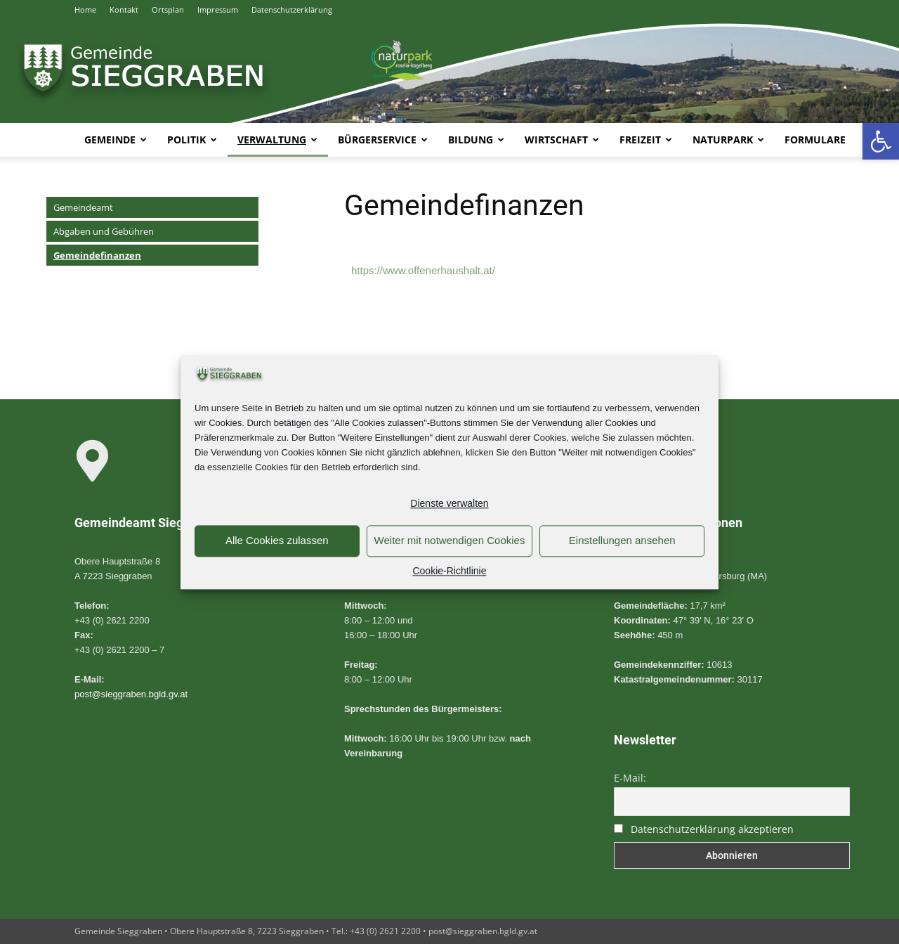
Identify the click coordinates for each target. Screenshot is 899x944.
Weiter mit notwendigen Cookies (449, 541)
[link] (880, 141)
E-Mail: (630, 777)
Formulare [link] (815, 139)
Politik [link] (192, 139)
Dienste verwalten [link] (449, 503)
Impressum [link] (217, 9)
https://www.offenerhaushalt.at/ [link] (423, 270)
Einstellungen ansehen (622, 541)
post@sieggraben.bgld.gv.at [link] (131, 694)
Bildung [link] (476, 139)
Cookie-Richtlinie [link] (449, 570)
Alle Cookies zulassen (277, 541)
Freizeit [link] (645, 139)
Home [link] (85, 9)
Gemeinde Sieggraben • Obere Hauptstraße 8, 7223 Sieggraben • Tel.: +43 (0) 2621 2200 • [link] (251, 931)
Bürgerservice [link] (383, 139)
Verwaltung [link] (277, 139)
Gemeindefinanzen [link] (97, 255)
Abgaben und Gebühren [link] (103, 231)
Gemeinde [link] (115, 139)
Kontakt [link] (124, 9)
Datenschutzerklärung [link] (291, 9)
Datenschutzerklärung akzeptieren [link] (712, 829)
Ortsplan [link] (168, 9)
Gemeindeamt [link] (83, 207)
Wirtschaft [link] (562, 139)
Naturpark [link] (728, 139)
